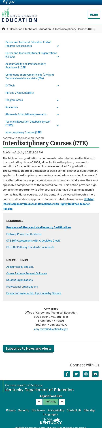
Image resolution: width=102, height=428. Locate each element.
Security (23, 402)
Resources (12, 102)
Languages (50, 406)
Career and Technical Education (30, 29)
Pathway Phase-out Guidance (25, 226)
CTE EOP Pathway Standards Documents (32, 239)
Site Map (89, 402)
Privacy (11, 402)
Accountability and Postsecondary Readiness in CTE (27, 64)
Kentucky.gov (51, 424)
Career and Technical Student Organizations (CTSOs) (24, 54)
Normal (50, 394)
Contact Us (74, 402)
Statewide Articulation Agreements (28, 108)
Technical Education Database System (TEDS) (30, 117)
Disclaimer (38, 402)
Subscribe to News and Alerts (28, 341)
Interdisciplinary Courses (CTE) (27, 125)
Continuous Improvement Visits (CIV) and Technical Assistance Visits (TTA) (29, 75)
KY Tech (10, 83)
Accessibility (56, 402)
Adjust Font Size (51, 388)
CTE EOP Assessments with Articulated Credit (36, 232)
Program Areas (15, 96)
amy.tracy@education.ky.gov (50, 321)
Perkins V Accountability (21, 89)
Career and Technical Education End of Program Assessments (30, 44)
